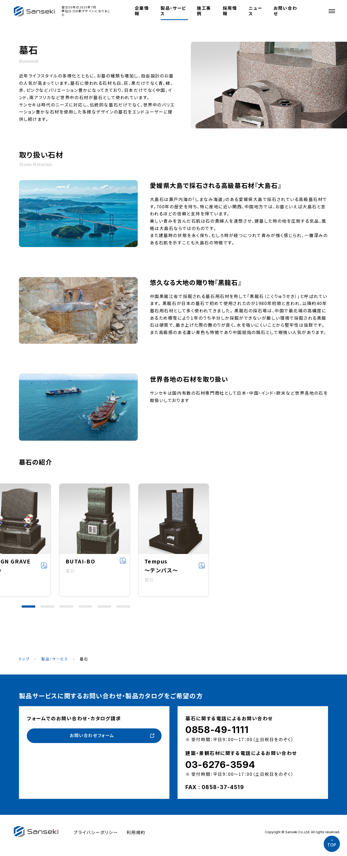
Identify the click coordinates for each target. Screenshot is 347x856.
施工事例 (204, 11)
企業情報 (142, 11)
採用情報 (230, 11)
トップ (24, 659)
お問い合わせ (285, 11)
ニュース (255, 11)
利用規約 (136, 832)
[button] (28, 606)
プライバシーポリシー (95, 832)
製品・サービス (173, 11)
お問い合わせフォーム (92, 735)
